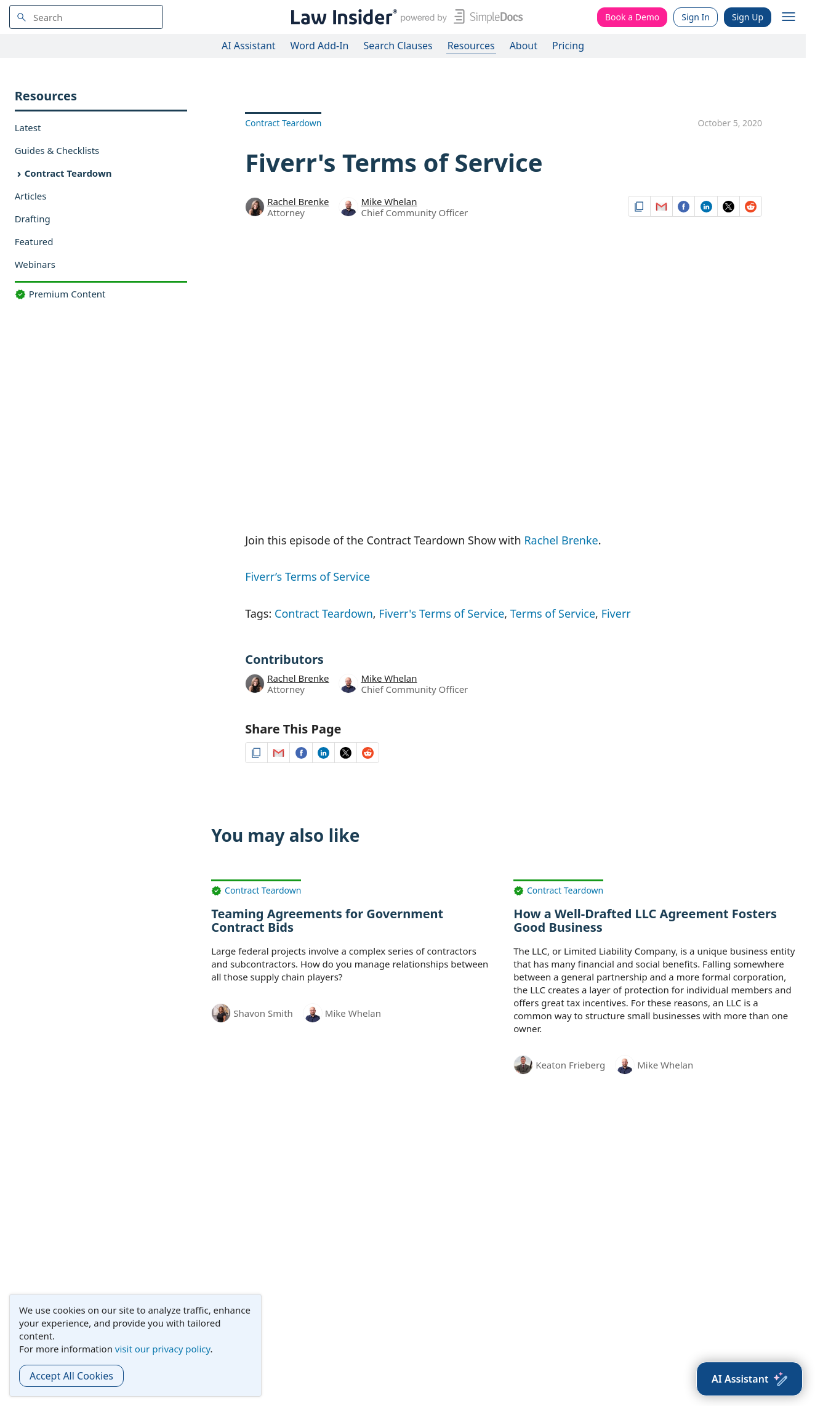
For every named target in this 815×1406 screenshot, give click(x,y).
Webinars (35, 264)
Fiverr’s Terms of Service (307, 576)
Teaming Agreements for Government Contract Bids (327, 920)
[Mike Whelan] (348, 209)
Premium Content (60, 294)
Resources (471, 45)
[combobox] (86, 17)
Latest (28, 127)
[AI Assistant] (749, 1379)
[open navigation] (788, 17)
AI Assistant (249, 45)
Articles (31, 196)
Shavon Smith (263, 1013)
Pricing (568, 45)
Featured (34, 241)
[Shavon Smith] (221, 1012)
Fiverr (616, 613)
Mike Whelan (389, 201)
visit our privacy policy (163, 1349)
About (523, 45)
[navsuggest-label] (86, 17)
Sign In (695, 17)
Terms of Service (552, 613)
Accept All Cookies (71, 1376)
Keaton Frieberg (570, 1065)
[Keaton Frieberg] (523, 1063)
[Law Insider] (404, 17)
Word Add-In (320, 45)
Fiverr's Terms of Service (441, 613)
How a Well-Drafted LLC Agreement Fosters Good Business (645, 920)
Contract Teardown (68, 173)
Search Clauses (397, 45)
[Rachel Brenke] (255, 206)
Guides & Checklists (57, 150)
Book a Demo (632, 17)
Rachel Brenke (298, 201)
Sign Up (747, 17)
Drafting (32, 218)
